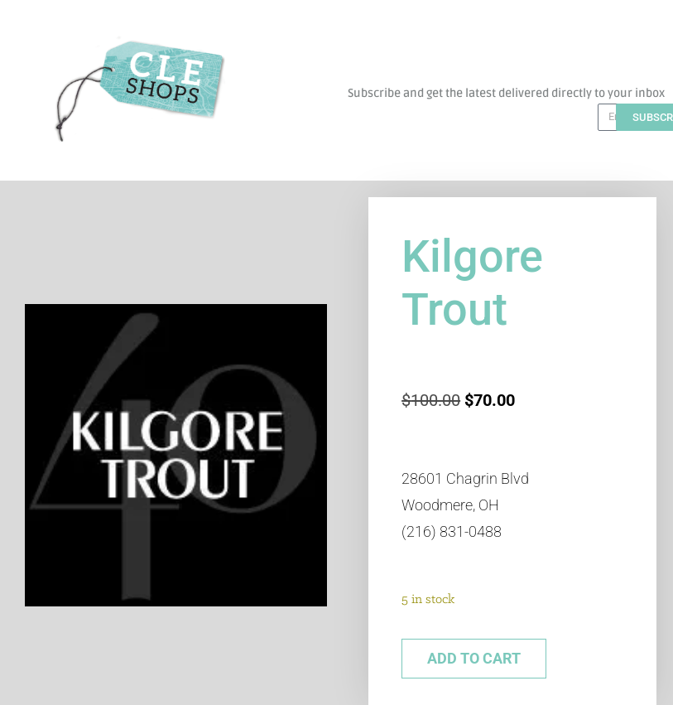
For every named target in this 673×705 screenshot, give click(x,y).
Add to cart (474, 658)
